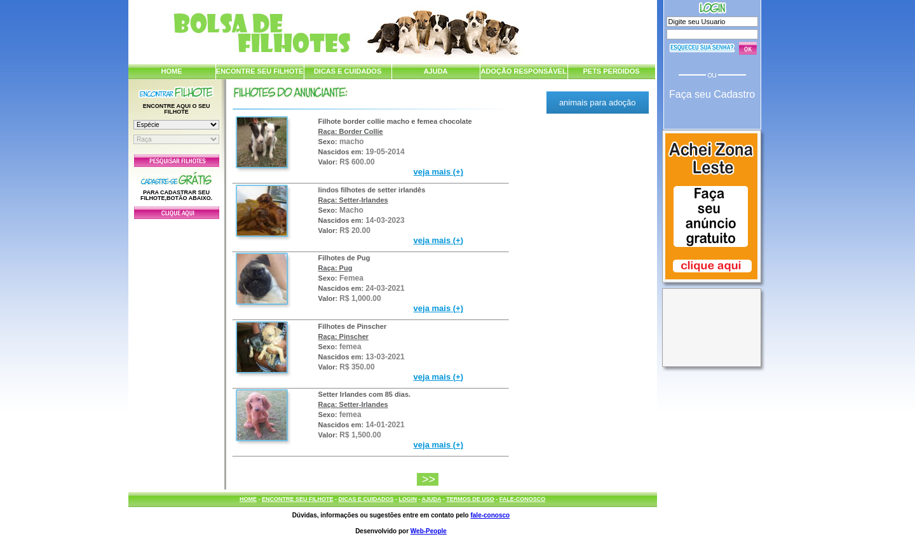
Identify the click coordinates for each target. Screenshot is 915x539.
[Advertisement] (177, 351)
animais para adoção (597, 102)
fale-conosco (490, 515)
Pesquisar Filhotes (176, 160)
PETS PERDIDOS (611, 71)
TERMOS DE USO (470, 499)
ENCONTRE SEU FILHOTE (260, 71)
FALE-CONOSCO (522, 499)
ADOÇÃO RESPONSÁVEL (524, 71)
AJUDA (436, 71)
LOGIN (407, 499)
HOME (171, 71)
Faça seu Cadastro (712, 94)
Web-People (428, 531)
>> (430, 479)
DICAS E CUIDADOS (347, 71)
